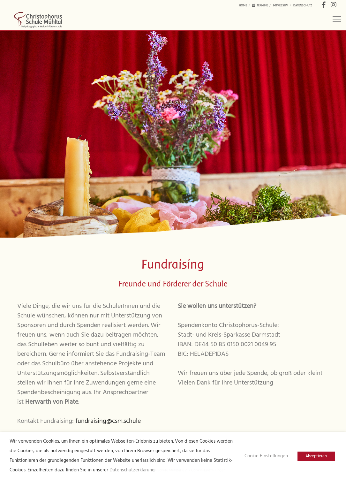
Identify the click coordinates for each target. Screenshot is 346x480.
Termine (260, 5)
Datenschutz (302, 5)
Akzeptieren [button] (316, 456)
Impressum (281, 5)
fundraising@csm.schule (108, 421)
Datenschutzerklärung (131, 470)
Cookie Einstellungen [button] (266, 456)
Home (243, 5)
